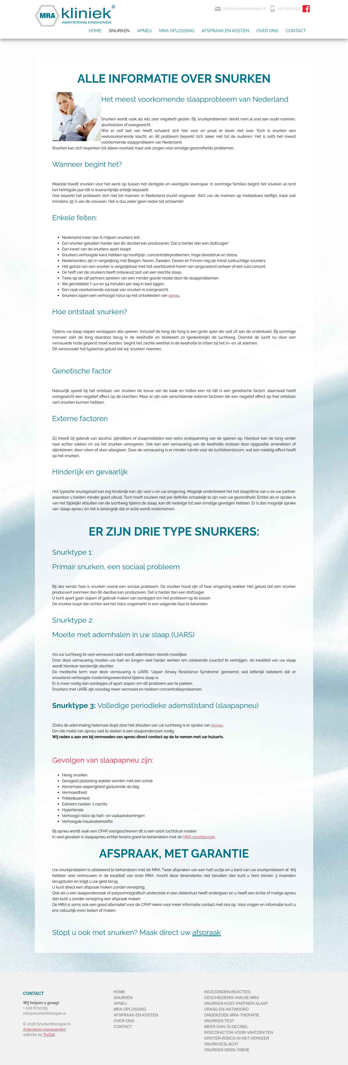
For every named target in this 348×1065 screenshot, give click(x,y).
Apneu (144, 30)
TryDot (49, 1034)
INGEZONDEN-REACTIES (227, 992)
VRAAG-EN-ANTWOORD (226, 1009)
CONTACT (123, 1027)
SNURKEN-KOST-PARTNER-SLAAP (236, 1003)
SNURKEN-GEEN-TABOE (226, 1050)
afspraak (206, 932)
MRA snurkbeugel (199, 837)
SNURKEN (123, 998)
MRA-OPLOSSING (130, 1009)
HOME (119, 992)
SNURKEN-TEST (219, 1021)
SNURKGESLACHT (221, 1044)
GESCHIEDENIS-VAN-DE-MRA (231, 998)
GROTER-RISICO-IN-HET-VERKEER (236, 1038)
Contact (296, 30)
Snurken (119, 30)
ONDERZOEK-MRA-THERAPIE (231, 1015)
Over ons (267, 30)
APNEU (120, 1003)
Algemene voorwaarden (44, 1029)
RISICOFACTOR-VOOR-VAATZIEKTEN (238, 1032)
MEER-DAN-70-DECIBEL (226, 1027)
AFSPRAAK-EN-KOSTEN (136, 1015)
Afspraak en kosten (225, 30)
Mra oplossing (176, 30)
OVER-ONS (124, 1021)
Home (95, 30)
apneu (174, 295)
